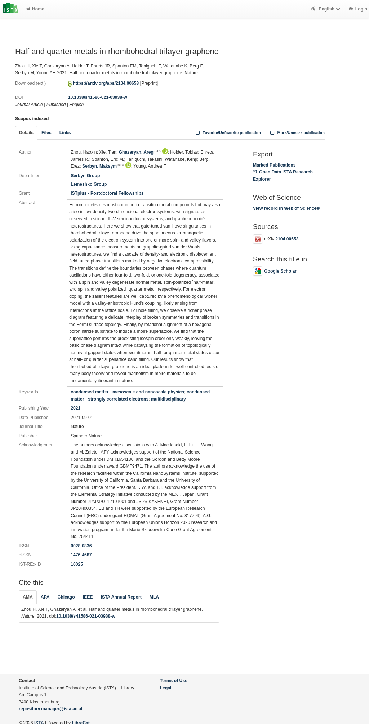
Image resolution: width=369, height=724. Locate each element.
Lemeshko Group (89, 184)
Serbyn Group (85, 175)
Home (35, 9)
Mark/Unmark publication (297, 133)
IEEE (88, 597)
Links (65, 132)
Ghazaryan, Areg (140, 152)
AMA (28, 597)
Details (26, 132)
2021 (75, 408)
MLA (154, 597)
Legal (166, 687)
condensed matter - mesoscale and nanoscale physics (127, 391)
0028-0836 (81, 545)
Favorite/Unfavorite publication (227, 133)
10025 (77, 564)
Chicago (66, 597)
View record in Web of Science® (286, 208)
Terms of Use (173, 680)
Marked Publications (274, 165)
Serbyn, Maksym (103, 166)
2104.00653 (286, 239)
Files (46, 132)
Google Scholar (275, 271)
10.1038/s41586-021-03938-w (97, 97)
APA (45, 597)
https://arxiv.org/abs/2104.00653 (106, 83)
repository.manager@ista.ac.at (51, 708)
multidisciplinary (168, 399)
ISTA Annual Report (121, 597)
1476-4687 (81, 554)
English (326, 9)
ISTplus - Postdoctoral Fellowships (107, 193)
